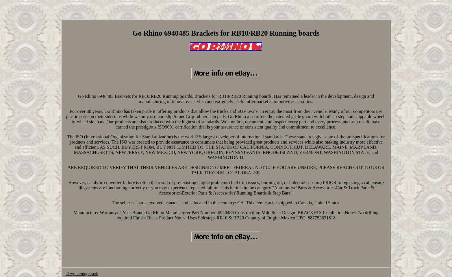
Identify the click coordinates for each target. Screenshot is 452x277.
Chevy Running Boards (82, 274)
